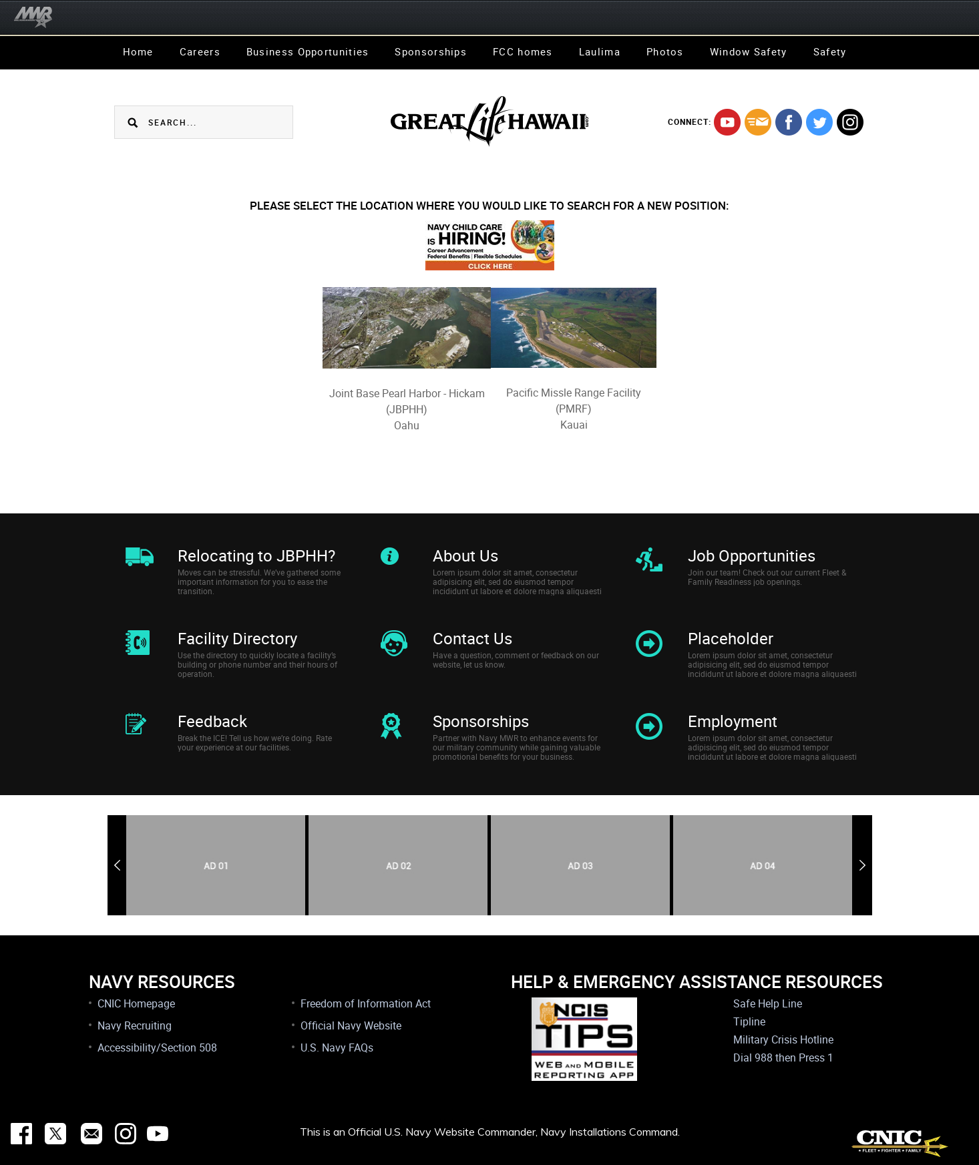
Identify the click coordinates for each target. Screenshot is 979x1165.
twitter (819, 122)
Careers (200, 51)
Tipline (749, 1021)
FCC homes (523, 51)
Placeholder (730, 638)
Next (862, 865)
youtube (727, 122)
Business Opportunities (307, 51)
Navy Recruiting (134, 1025)
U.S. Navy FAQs (337, 1047)
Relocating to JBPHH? (256, 555)
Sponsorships (431, 51)
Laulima (599, 51)
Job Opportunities (751, 555)
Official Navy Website (351, 1025)
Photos (665, 51)
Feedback (212, 721)
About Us (465, 555)
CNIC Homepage (136, 1003)
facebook (788, 122)
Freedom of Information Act (366, 1003)
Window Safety (748, 51)
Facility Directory (237, 638)
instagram (850, 122)
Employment (732, 721)
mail (758, 122)
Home (138, 51)
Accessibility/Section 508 (157, 1047)
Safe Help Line (767, 1003)
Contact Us (472, 638)
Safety (830, 51)
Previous (117, 865)
